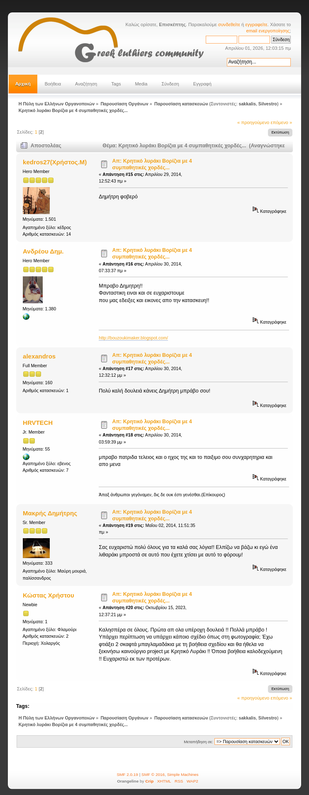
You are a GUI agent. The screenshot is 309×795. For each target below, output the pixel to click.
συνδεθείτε (229, 24)
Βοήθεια (53, 83)
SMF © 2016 (153, 774)
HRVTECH (38, 422)
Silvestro (267, 103)
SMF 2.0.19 (127, 774)
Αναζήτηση (86, 83)
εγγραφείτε (256, 24)
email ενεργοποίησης (268, 30)
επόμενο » (281, 122)
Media (141, 83)
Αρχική (23, 83)
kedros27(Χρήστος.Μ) (55, 162)
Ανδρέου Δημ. (43, 251)
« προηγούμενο (253, 122)
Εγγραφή (202, 83)
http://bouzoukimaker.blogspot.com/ (133, 337)
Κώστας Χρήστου (48, 595)
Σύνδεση (170, 83)
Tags (116, 83)
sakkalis (246, 103)
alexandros (39, 356)
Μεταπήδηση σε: (198, 741)
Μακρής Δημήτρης (50, 513)
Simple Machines (183, 774)
